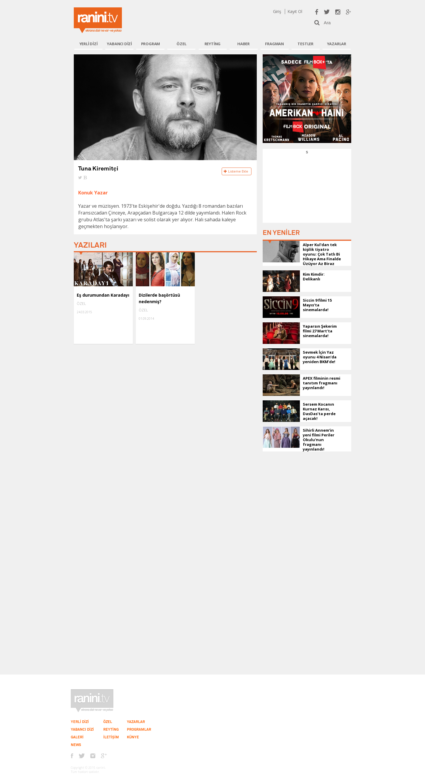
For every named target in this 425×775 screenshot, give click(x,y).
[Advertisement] (307, 192)
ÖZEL (181, 43)
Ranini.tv (98, 20)
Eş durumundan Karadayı (103, 295)
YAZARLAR (336, 43)
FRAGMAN (274, 43)
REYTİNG (213, 43)
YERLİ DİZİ (88, 43)
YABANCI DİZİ (119, 43)
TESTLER (305, 43)
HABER (243, 43)
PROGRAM (150, 43)
